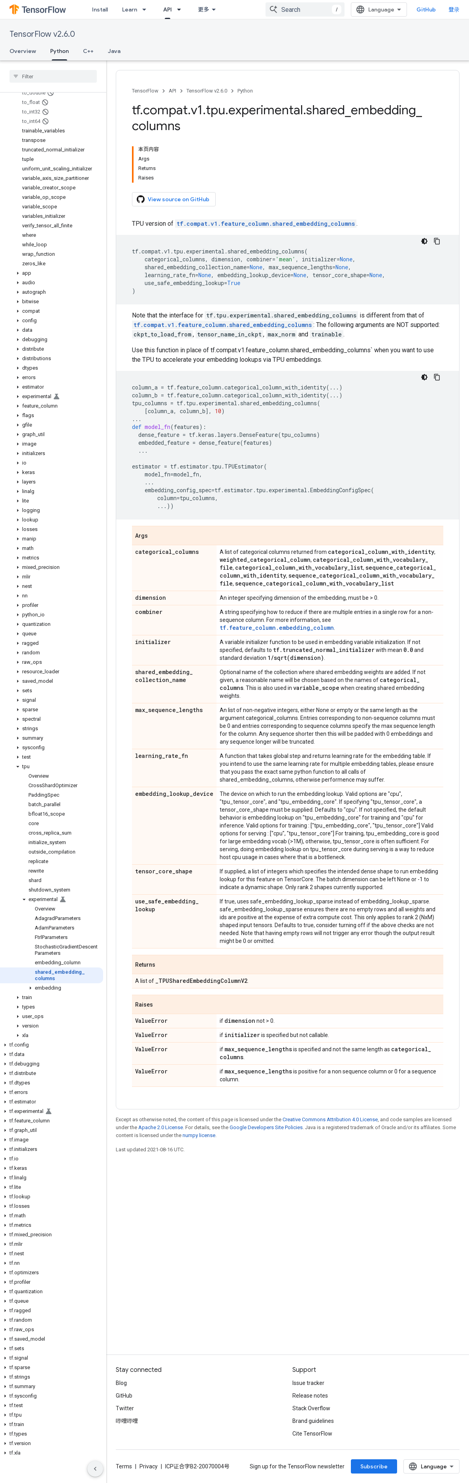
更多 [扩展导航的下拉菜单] (203, 9)
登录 (454, 9)
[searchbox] (53, 76)
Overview (22, 51)
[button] (51, 273)
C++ (88, 51)
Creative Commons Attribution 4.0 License (330, 1119)
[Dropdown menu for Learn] (146, 9)
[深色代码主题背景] (424, 241)
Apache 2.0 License (160, 1127)
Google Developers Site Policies (266, 1127)
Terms (124, 1466)
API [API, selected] (167, 9)
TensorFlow (145, 91)
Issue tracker (308, 1383)
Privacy (148, 1466)
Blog (121, 1383)
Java (114, 51)
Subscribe (374, 1466)
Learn (129, 9)
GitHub (426, 9)
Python (245, 91)
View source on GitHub (173, 199)
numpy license (199, 1135)
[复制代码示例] (437, 241)
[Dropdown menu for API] (181, 9)
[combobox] (305, 9)
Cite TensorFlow (312, 1433)
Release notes (310, 1395)
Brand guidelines (313, 1421)
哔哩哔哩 (127, 1421)
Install (100, 9)
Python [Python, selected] (59, 51)
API (172, 91)
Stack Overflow (311, 1408)
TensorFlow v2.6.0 (42, 34)
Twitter (125, 1408)
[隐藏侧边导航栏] (95, 1469)
